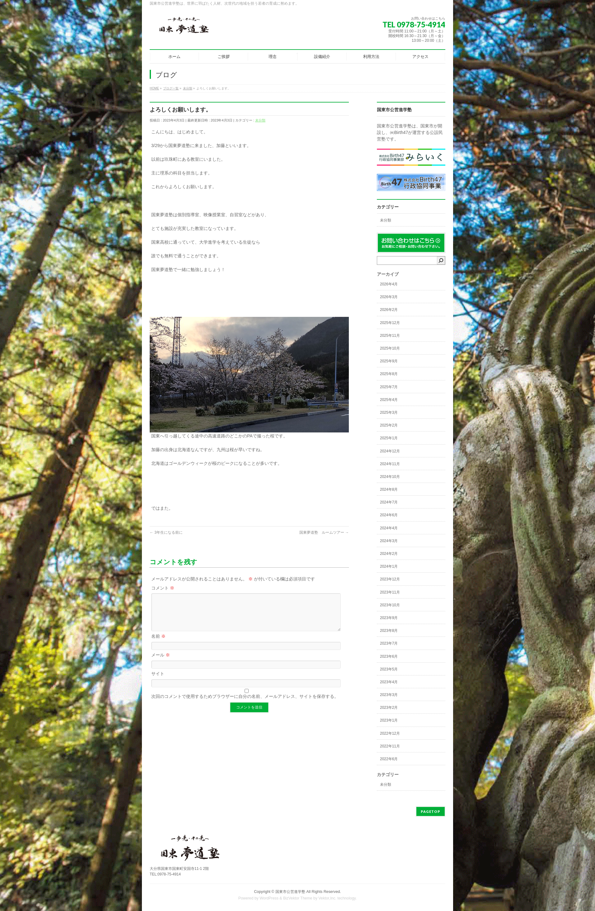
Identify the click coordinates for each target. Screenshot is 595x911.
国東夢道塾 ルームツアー (324, 532)
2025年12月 (390, 323)
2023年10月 (390, 605)
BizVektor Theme (297, 898)
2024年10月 (390, 477)
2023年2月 (389, 707)
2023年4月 (389, 682)
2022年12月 (390, 733)
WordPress (269, 898)
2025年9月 (389, 361)
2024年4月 (389, 528)
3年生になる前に (166, 532)
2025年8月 (389, 374)
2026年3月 (389, 297)
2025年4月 (389, 400)
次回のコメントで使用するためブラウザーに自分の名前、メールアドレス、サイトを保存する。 (245, 703)
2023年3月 (389, 695)
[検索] (441, 260)
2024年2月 (389, 553)
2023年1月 (389, 720)
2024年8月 (389, 489)
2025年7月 (389, 387)
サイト (157, 681)
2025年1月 (389, 438)
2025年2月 (389, 425)
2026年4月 (389, 284)
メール (160, 662)
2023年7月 (389, 643)
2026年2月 (389, 310)
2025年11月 (390, 335)
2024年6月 (389, 515)
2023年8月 (389, 630)
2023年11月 (390, 592)
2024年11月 (390, 464)
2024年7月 (389, 502)
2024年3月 (389, 541)
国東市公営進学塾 (290, 892)
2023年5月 (389, 669)
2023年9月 (389, 618)
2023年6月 (389, 656)
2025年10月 (390, 348)
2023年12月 (390, 579)
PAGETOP (430, 811)
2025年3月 (389, 412)
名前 (158, 643)
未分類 (260, 120)
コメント (162, 587)
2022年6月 (389, 759)
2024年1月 (389, 566)
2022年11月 (390, 746)
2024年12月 (390, 451)
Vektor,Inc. (327, 898)
